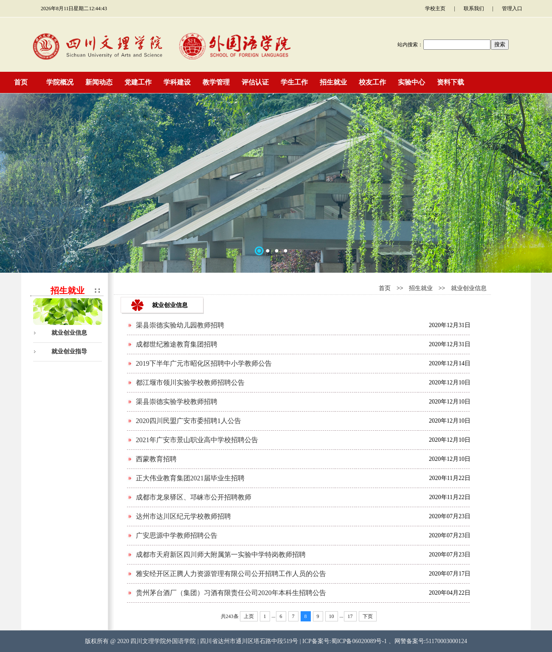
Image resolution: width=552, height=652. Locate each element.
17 (350, 616)
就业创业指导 (69, 351)
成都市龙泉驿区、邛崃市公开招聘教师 (193, 497)
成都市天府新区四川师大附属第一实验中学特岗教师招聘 (221, 554)
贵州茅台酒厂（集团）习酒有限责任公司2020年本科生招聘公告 (231, 592)
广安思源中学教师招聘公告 (176, 535)
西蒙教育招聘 (156, 459)
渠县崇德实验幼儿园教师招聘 (180, 325)
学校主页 (435, 8)
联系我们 (474, 8)
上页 (249, 616)
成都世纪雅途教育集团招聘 (176, 344)
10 (331, 616)
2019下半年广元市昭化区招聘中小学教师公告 (204, 363)
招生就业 (421, 288)
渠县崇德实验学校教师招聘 (176, 401)
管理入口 (512, 8)
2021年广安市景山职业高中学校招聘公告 (197, 439)
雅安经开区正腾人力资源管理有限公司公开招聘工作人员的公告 (231, 573)
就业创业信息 (69, 333)
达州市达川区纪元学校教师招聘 (183, 516)
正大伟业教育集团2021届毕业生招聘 (190, 478)
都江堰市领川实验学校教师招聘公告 (190, 382)
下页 (368, 616)
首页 (385, 288)
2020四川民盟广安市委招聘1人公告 (188, 420)
